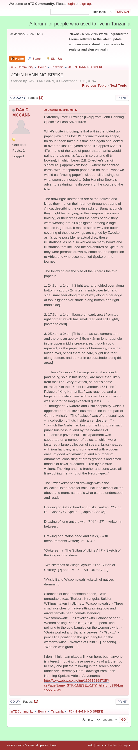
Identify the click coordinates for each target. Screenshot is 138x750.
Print (122, 97)
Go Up (15, 701)
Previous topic (94, 85)
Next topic (118, 85)
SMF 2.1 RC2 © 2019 (20, 745)
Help (90, 745)
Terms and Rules (106, 745)
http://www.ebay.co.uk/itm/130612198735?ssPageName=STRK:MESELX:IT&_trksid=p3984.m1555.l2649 (83, 685)
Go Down (17, 97)
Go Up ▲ (125, 745)
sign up (85, 4)
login (71, 4)
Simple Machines (46, 745)
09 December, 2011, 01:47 (60, 109)
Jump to (87, 719)
